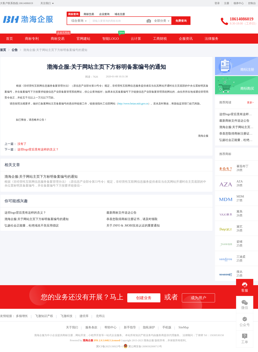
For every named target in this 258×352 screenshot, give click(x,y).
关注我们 (47, 3)
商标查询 (73, 14)
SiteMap (183, 327)
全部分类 (162, 21)
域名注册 (120, 14)
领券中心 (238, 3)
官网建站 (83, 38)
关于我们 (72, 327)
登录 (217, 3)
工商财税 (160, 38)
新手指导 (130, 327)
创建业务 (144, 298)
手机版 (166, 327)
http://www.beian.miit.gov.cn (133, 103)
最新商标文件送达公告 (121, 212)
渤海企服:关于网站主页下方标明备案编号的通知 (37, 219)
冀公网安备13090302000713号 (142, 346)
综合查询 (79, 21)
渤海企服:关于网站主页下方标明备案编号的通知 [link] (55, 50)
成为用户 (198, 298)
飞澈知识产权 (44, 316)
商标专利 (32, 38)
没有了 (21, 143)
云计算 (136, 38)
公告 (15, 50)
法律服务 (211, 38)
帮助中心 (110, 327)
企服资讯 (186, 38)
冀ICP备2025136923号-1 (109, 346)
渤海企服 (88, 340)
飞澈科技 (66, 316)
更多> (250, 102)
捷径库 (84, 316)
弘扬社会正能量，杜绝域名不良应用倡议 (32, 225)
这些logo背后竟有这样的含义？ (38, 149)
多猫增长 (22, 316)
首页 (9, 38)
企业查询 (104, 14)
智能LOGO (110, 38)
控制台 (252, 3)
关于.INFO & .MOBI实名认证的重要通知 (133, 225)
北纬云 (100, 316)
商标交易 (89, 14)
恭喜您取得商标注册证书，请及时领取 (132, 219)
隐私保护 (149, 327)
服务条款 (91, 327)
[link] (3, 50)
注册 (226, 3)
